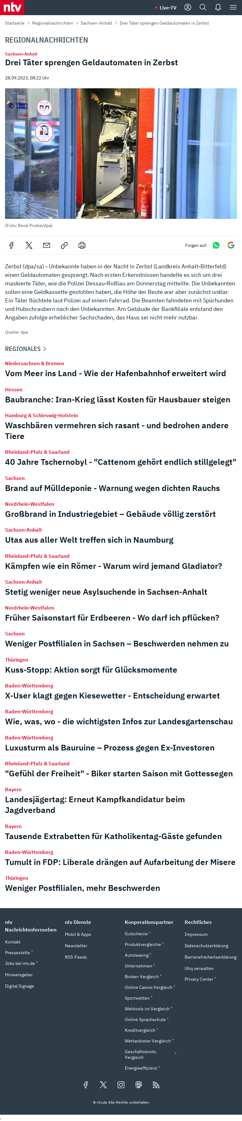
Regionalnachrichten (52, 23)
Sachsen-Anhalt (96, 23)
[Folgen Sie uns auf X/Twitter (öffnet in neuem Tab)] (103, 1085)
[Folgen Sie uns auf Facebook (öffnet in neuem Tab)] (85, 1085)
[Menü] (233, 7)
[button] (121, 158)
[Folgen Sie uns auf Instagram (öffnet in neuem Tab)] (121, 1085)
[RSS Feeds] (156, 1085)
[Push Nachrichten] (218, 7)
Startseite (15, 23)
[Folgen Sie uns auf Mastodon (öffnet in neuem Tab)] (138, 1085)
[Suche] (203, 7)
